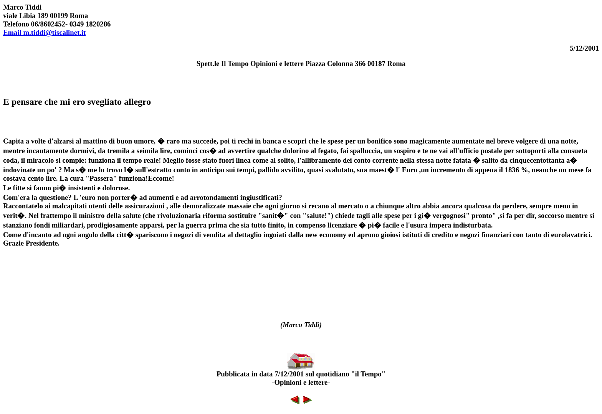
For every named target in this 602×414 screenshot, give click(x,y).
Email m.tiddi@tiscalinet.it (44, 32)
